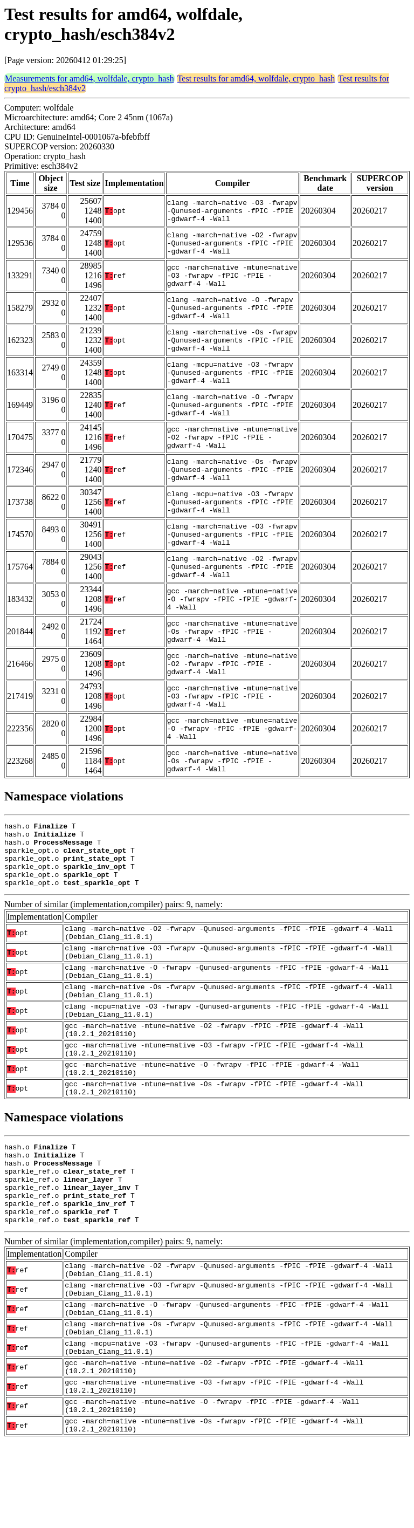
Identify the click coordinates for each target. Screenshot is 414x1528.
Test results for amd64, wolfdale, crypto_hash (256, 78)
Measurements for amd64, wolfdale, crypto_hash (89, 78)
